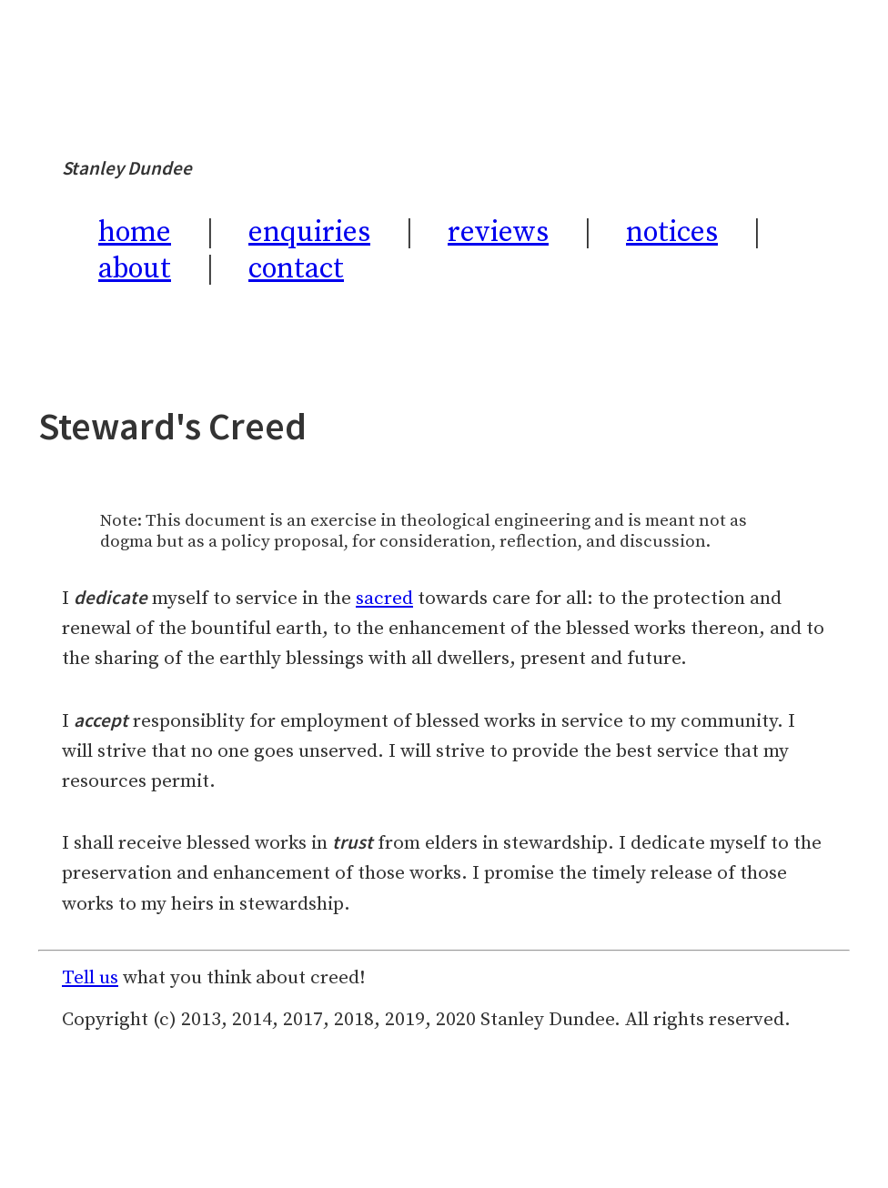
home (134, 233)
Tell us (90, 978)
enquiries (309, 233)
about (134, 269)
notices (672, 233)
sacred (384, 598)
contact (296, 269)
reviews (498, 233)
